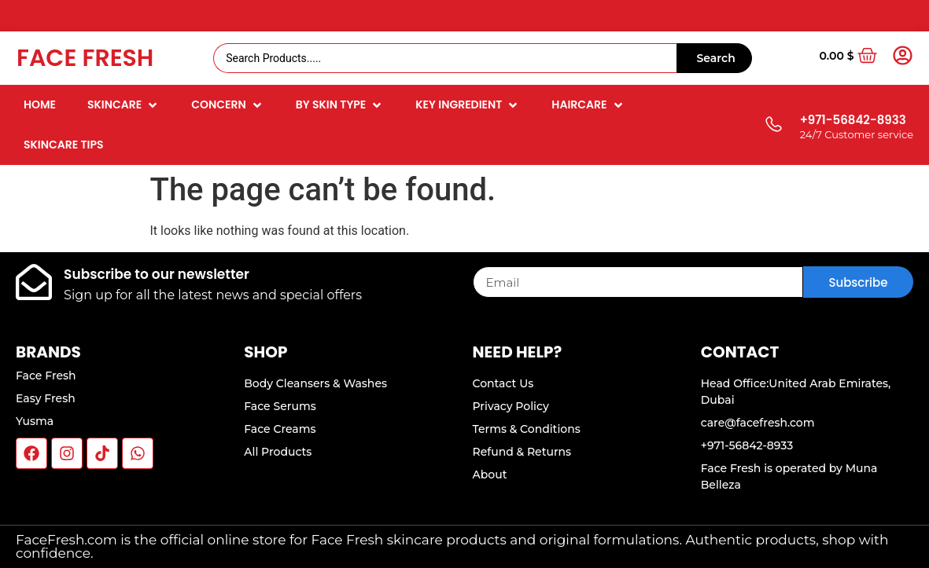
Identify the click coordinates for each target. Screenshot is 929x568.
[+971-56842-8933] (773, 125)
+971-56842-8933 (853, 120)
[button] (123, 105)
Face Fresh (85, 58)
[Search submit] (714, 58)
